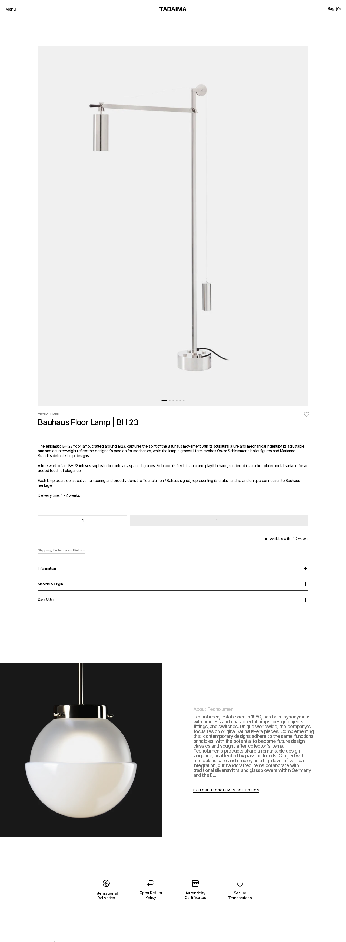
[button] (218, 195)
